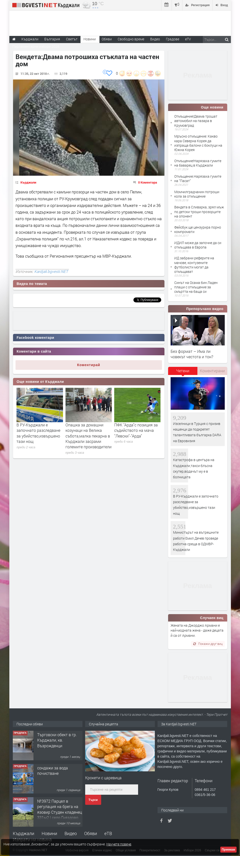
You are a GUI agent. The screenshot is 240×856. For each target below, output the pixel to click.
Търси (93, 800)
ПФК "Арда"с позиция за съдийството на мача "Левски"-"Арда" (136, 430)
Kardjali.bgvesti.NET (51, 271)
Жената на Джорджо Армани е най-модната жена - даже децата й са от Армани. (197, 630)
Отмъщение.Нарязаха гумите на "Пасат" (197, 178)
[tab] (183, 372)
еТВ (108, 833)
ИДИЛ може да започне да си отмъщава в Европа (197, 244)
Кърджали (28, 182)
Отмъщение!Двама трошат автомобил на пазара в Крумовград (195, 120)
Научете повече (118, 844)
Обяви (90, 833)
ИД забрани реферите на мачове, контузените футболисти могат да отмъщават (194, 265)
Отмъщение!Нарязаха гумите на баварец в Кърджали (197, 163)
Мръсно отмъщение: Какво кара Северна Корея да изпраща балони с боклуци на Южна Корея (198, 143)
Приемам (228, 849)
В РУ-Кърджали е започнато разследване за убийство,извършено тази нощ (38, 433)
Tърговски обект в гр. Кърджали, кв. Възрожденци (57, 740)
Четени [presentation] (182, 370)
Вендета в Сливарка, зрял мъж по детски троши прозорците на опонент (199, 211)
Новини (89, 39)
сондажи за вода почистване (52, 770)
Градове (172, 39)
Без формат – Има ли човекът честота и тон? (192, 354)
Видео (70, 833)
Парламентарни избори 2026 (35, 46)
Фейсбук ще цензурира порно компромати (197, 229)
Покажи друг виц (208, 644)
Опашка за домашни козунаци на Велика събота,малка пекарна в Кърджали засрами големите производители (88, 436)
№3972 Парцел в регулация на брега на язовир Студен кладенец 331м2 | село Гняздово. (59, 809)
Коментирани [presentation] (212, 370)
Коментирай (88, 365)
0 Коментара (147, 182)
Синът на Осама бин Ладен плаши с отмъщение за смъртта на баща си (196, 287)
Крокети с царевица (103, 777)
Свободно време (131, 39)
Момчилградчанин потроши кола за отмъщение (196, 194)
